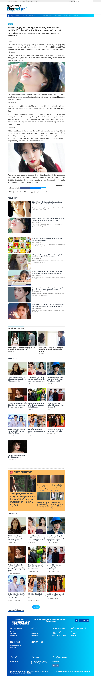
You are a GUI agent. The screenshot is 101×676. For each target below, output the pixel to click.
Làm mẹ (73, 635)
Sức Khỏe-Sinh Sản (47, 16)
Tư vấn (73, 634)
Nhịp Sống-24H (15, 16)
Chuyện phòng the (56, 632)
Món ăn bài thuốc (15, 646)
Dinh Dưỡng (58, 16)
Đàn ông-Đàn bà (76, 632)
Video (66, 16)
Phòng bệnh (34, 634)
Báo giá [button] (55, 665)
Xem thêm (36, 607)
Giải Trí (10, 24)
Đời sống (13, 634)
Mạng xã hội (14, 635)
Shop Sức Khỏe (74, 16)
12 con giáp (30, 192)
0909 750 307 (56, 661)
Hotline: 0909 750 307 (32, 1)
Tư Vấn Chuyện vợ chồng (58, 635)
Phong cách (34, 635)
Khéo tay (13, 647)
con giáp (37, 192)
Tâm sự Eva (54, 634)
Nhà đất (12, 632)
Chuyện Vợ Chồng (34, 16)
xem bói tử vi (45, 192)
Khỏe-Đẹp (24, 16)
